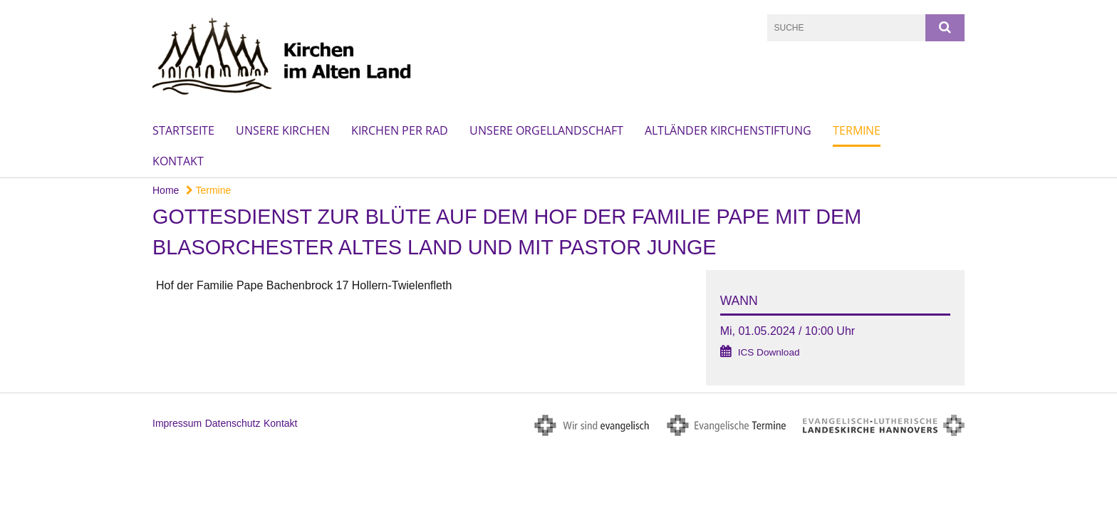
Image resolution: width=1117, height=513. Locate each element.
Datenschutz (233, 423)
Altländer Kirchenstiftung (728, 130)
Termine (856, 130)
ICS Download (769, 352)
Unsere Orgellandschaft (546, 130)
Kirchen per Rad (399, 130)
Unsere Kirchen (283, 130)
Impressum (177, 423)
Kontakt (178, 161)
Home (165, 190)
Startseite (183, 130)
